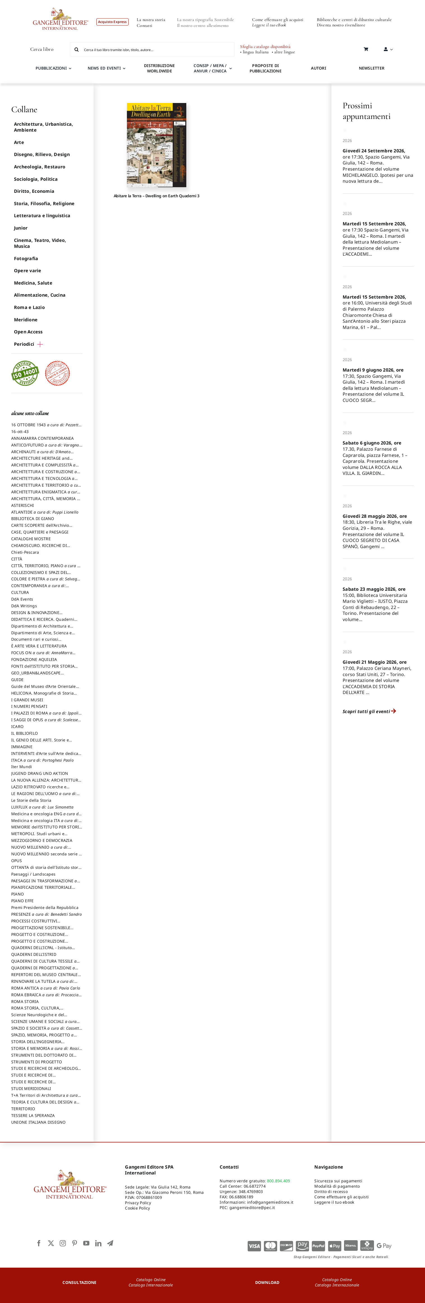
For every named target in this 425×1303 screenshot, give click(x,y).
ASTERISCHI (22, 505)
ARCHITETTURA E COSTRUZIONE (44, 474)
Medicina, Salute (33, 283)
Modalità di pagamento (337, 1186)
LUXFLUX (42, 807)
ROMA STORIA (25, 1001)
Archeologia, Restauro (39, 167)
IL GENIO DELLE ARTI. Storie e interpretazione (40, 742)
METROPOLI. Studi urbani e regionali (37, 836)
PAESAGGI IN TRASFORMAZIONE (44, 883)
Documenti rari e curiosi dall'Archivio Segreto (34, 641)
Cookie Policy (137, 1208)
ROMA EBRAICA (44, 997)
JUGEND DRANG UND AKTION (39, 773)
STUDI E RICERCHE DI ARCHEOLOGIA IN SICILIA (46, 1071)
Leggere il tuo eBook (269, 25)
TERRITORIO (23, 1108)
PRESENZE (46, 914)
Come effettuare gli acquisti (277, 19)
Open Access (28, 332)
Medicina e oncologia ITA (44, 823)
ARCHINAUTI (41, 454)
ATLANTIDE (44, 512)
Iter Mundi (21, 766)
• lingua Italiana (254, 52)
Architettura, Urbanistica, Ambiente (43, 127)
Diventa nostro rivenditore (341, 25)
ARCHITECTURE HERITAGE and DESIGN (40, 460)
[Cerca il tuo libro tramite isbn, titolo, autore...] (152, 49)
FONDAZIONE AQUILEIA (34, 659)
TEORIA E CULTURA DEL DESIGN (43, 1104)
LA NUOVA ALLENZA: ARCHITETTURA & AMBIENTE (46, 782)
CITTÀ (16, 559)
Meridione (26, 320)
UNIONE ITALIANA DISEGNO (38, 1122)
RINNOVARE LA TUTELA (42, 984)
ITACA (42, 760)
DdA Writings (24, 605)
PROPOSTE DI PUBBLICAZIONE (266, 68)
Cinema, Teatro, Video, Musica (40, 243)
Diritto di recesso (330, 1191)
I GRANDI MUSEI (27, 699)
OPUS (16, 860)
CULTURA (20, 592)
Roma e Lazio (29, 307)
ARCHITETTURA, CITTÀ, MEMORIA (45, 501)
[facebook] (39, 1243)
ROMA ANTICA (45, 988)
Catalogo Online (151, 1279)
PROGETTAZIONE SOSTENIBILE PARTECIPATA (40, 930)
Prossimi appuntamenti (367, 111)
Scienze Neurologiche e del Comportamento (37, 1017)
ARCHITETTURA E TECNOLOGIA (43, 481)
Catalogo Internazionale (151, 1285)
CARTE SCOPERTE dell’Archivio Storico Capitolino (40, 528)
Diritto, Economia (34, 191)
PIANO (17, 894)
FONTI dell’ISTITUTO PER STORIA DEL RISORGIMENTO (43, 668)
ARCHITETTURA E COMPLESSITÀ (43, 467)
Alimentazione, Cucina (40, 295)
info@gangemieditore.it (270, 1202)
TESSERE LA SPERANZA (33, 1115)
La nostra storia (151, 19)
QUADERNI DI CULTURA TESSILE (43, 963)
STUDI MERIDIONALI (31, 1088)
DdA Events (22, 599)
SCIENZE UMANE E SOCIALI (43, 1024)
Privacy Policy (138, 1202)
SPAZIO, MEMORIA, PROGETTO (42, 1037)
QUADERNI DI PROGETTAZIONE (43, 970)
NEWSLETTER (371, 68)
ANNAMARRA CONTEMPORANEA (42, 438)
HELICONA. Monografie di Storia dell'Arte (42, 695)
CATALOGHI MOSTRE (31, 538)
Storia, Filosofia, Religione (44, 203)
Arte (19, 142)
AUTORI (318, 68)
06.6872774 (255, 1186)
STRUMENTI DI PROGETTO (36, 1061)
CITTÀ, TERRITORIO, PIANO (46, 568)
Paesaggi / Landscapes (33, 874)
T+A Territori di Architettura (44, 1098)
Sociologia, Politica (36, 179)
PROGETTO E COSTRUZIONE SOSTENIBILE (38, 943)
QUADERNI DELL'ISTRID (33, 954)
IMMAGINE (21, 746)
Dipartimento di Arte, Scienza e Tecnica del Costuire (41, 635)
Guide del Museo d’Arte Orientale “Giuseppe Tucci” (43, 689)
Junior (20, 228)
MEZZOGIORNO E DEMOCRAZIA (41, 840)
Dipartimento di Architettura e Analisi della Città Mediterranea (42, 628)
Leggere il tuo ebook (334, 1202)
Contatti (144, 25)
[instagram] (63, 1243)
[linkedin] (98, 1243)
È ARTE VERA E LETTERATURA (39, 646)
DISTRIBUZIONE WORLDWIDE (159, 68)
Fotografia (26, 258)
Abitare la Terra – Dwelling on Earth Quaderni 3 (156, 195)
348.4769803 (251, 1191)
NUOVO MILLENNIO (39, 849)
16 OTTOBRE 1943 (45, 427)
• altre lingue (283, 52)
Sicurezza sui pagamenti (338, 1180)
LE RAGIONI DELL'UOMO (43, 796)
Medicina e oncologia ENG (46, 816)
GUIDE (17, 679)
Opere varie (27, 270)
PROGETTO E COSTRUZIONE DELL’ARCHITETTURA (38, 937)
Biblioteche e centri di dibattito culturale (354, 19)
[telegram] (110, 1243)
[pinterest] (74, 1243)
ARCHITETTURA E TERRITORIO (46, 487)
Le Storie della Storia (31, 800)
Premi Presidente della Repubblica (44, 907)
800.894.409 (278, 1180)
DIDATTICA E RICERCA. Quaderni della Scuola (42, 622)
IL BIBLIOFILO (24, 733)
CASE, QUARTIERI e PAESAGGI (39, 532)
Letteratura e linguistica (42, 215)
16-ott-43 (20, 431)
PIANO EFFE (22, 900)
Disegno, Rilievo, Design (42, 154)
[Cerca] (77, 49)
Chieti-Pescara (25, 552)
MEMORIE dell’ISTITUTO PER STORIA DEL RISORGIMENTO (46, 829)
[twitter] (51, 1243)
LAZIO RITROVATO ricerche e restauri (38, 789)
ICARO (17, 726)
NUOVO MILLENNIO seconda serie (46, 856)
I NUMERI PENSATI (29, 706)
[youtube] (86, 1243)
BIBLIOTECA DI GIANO (32, 518)
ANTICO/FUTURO (46, 447)
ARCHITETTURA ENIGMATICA (45, 494)
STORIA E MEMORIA (45, 1051)
